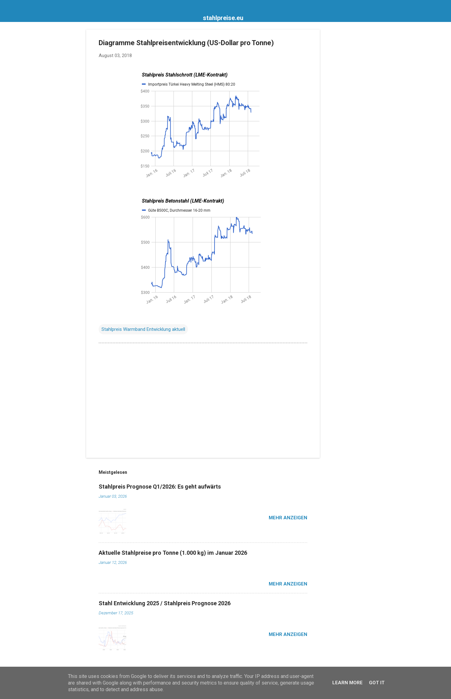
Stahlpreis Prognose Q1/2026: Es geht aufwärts (160, 486)
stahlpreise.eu (223, 18)
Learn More (347, 683)
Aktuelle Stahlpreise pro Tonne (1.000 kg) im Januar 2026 (173, 552)
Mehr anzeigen (288, 518)
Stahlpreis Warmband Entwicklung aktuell (143, 329)
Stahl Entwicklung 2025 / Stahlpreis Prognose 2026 (165, 603)
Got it (377, 683)
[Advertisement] (345, 123)
